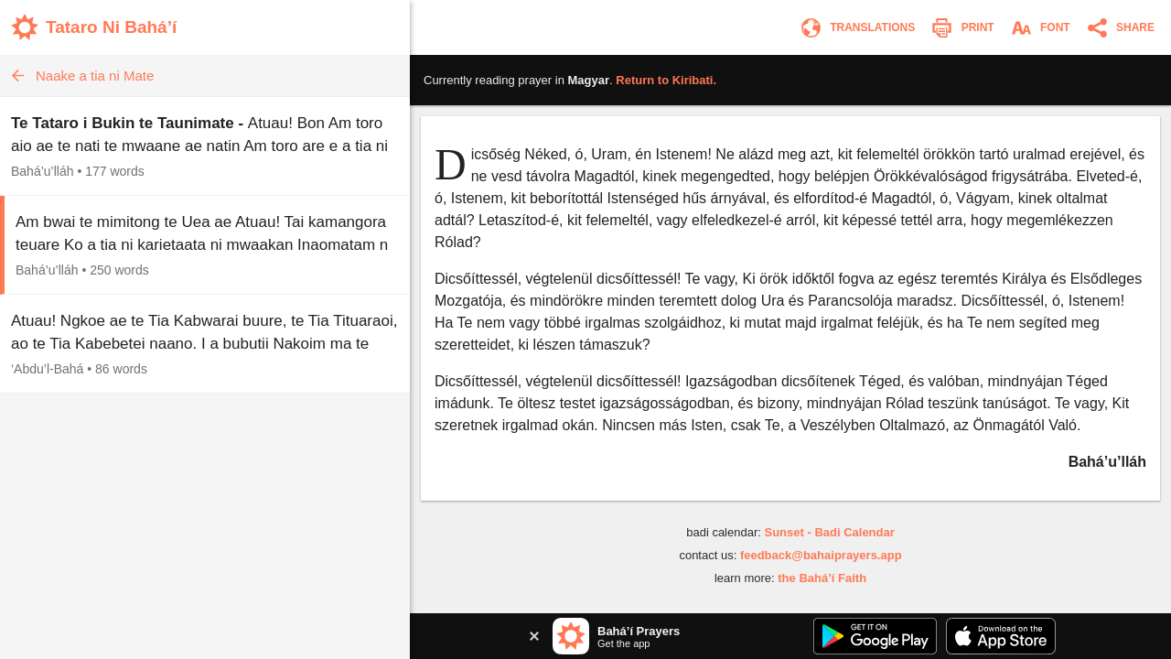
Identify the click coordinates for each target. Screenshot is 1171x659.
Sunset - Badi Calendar (829, 532)
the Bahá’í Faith (822, 578)
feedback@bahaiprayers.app (821, 555)
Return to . (666, 80)
